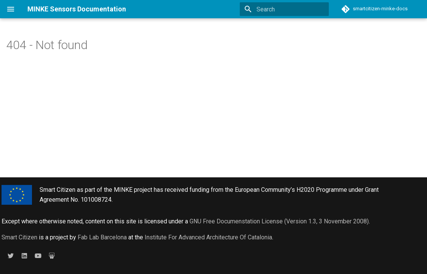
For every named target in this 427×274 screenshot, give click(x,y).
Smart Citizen (19, 237)
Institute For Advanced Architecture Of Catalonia (208, 237)
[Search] (284, 9)
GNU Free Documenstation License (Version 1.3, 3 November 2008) (279, 221)
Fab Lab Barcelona (102, 237)
